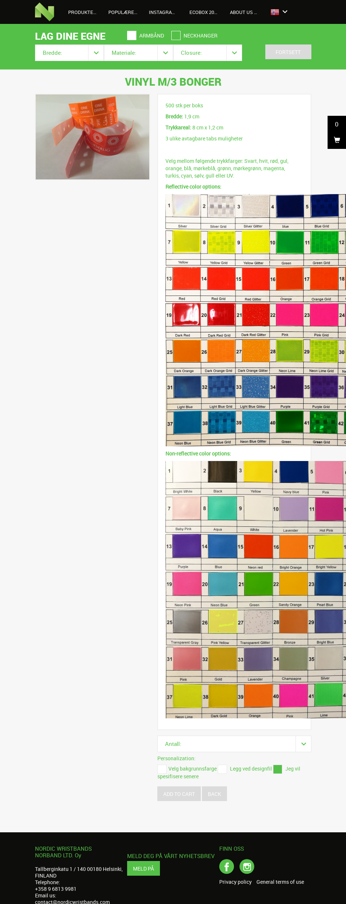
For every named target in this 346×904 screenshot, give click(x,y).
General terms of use (280, 882)
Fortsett (288, 52)
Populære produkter (125, 12)
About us (245, 12)
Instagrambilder (166, 12)
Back (214, 793)
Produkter (85, 12)
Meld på (143, 868)
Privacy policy (235, 882)
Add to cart (179, 793)
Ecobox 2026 (204, 12)
